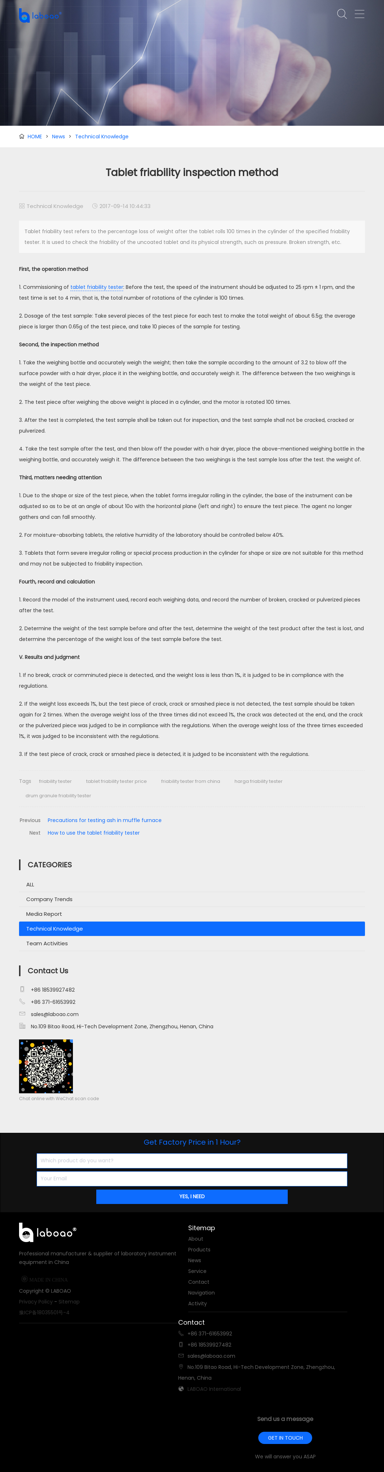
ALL (30, 884)
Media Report (44, 914)
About (195, 1238)
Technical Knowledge (102, 136)
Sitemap (69, 1301)
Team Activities (47, 943)
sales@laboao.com (55, 1014)
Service (197, 1271)
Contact (198, 1282)
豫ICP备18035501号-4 (44, 1312)
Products (199, 1249)
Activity (197, 1303)
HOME (35, 136)
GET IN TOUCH (285, 1437)
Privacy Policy (36, 1301)
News (58, 136)
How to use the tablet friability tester (94, 832)
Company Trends (49, 899)
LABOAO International (214, 1389)
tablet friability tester (96, 287)
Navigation (201, 1292)
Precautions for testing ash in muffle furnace (105, 820)
